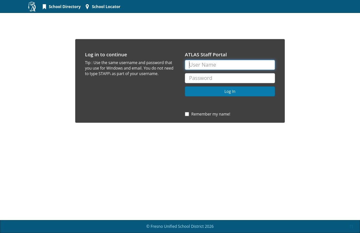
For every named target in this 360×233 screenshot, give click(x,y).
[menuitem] (60, 6)
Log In (230, 91)
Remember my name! (207, 114)
